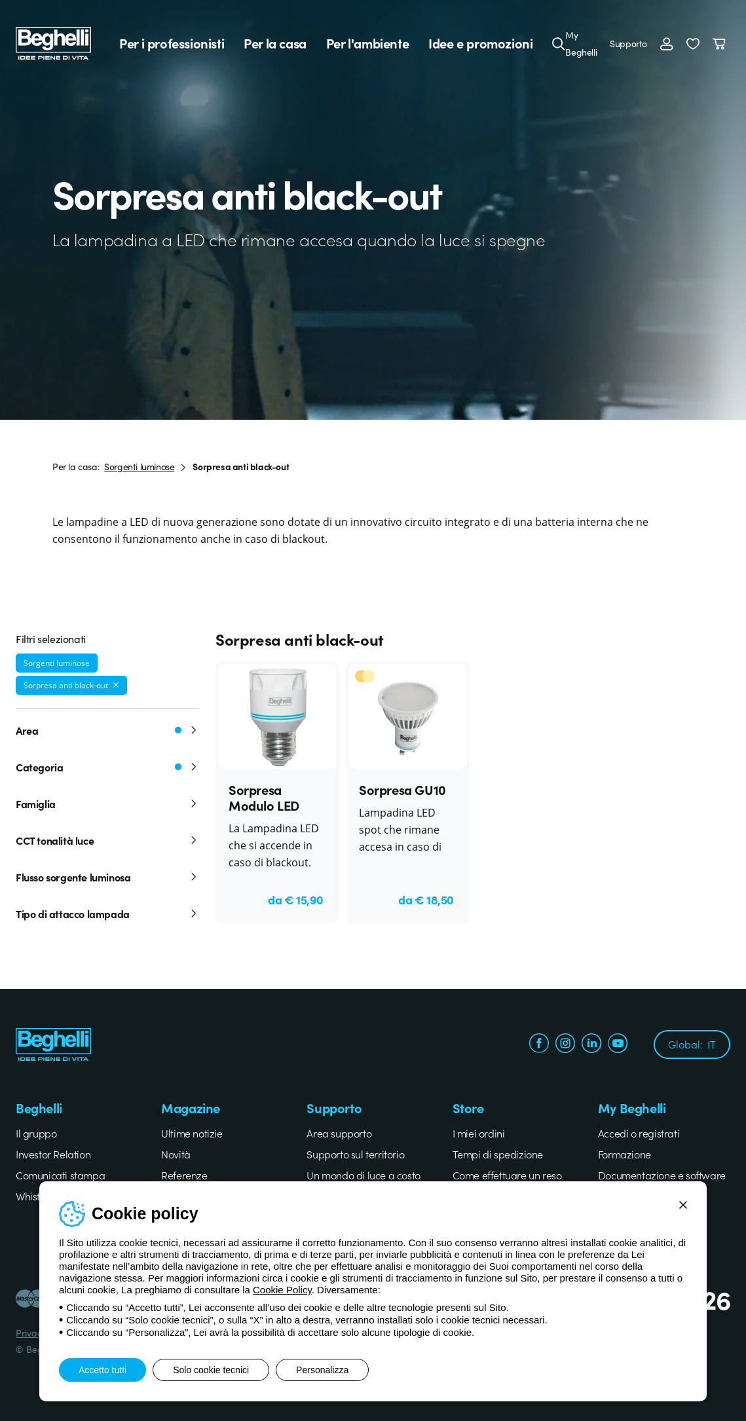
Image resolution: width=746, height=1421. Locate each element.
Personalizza (322, 1370)
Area (107, 730)
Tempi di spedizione (498, 1154)
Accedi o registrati (638, 1133)
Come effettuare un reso (507, 1175)
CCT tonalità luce (107, 840)
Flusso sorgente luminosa (107, 877)
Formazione (624, 1154)
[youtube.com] (617, 1044)
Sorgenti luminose (139, 466)
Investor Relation (53, 1154)
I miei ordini (479, 1133)
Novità (176, 1154)
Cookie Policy (282, 1289)
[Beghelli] (53, 41)
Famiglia (107, 803)
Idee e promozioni (480, 43)
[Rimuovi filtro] (116, 685)
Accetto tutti (102, 1370)
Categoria (107, 767)
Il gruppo (36, 1133)
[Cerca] (558, 43)
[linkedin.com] (591, 1044)
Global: (692, 1044)
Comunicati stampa (60, 1175)
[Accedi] (666, 43)
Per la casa (275, 43)
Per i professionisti (171, 43)
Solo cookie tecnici (211, 1370)
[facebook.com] (539, 1044)
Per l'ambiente (367, 43)
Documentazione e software (662, 1175)
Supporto (628, 43)
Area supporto (339, 1133)
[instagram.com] (565, 1044)
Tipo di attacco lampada (107, 913)
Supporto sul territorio (355, 1154)
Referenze (184, 1175)
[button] (692, 43)
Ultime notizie (191, 1133)
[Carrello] (721, 43)
